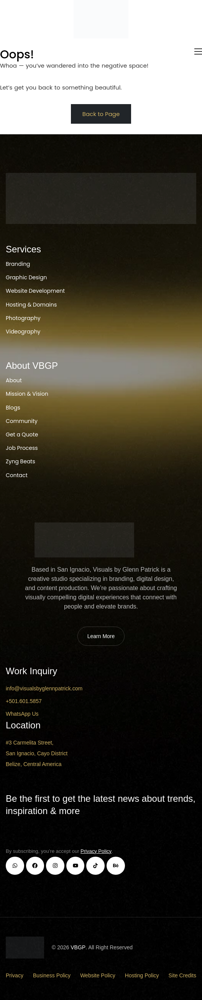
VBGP (78, 947)
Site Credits (182, 975)
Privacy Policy (96, 851)
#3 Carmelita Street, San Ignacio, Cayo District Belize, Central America (36, 753)
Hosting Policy (142, 975)
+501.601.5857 (24, 701)
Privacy (14, 975)
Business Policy (52, 975)
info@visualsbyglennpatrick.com (44, 688)
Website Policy (97, 975)
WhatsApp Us (22, 714)
